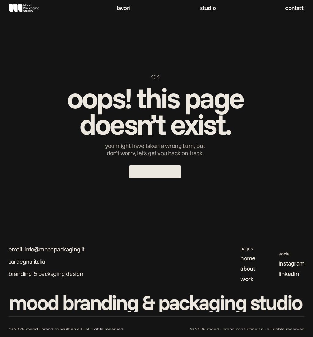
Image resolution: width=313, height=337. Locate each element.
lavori (123, 8)
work (246, 279)
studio (208, 8)
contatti (294, 8)
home (247, 258)
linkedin (288, 273)
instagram (291, 263)
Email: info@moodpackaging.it (47, 249)
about (247, 268)
